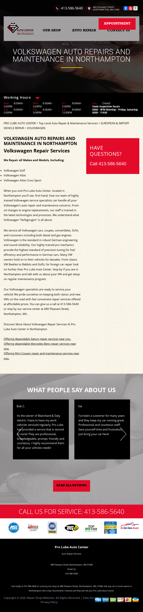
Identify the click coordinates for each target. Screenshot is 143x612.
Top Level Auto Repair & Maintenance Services (68, 123)
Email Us (72, 569)
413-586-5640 (72, 8)
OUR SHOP (52, 30)
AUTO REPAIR (84, 30)
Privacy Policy (49, 602)
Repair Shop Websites (40, 598)
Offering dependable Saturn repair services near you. (37, 339)
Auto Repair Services (71, 553)
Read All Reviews (71, 485)
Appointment (117, 23)
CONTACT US (118, 30)
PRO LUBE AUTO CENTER (20, 123)
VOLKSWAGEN (36, 128)
